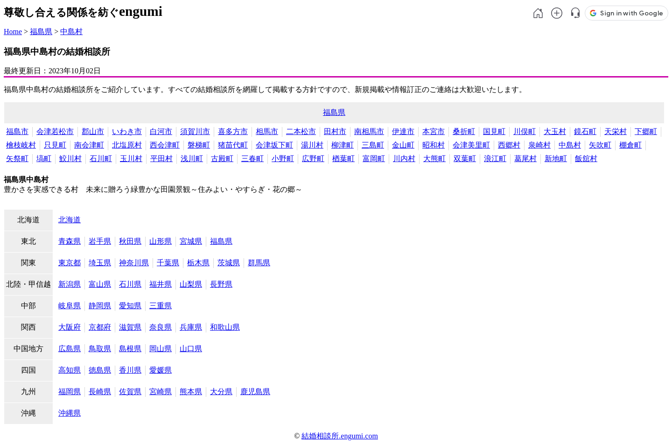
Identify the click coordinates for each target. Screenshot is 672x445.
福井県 (160, 284)
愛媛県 (160, 370)
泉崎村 (539, 145)
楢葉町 (343, 158)
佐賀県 (130, 392)
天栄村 (615, 131)
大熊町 (434, 158)
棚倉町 (630, 145)
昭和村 (433, 145)
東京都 (69, 263)
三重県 (160, 306)
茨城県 (228, 263)
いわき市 (127, 131)
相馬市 (267, 131)
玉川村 (131, 158)
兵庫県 (191, 327)
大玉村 (555, 131)
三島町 (373, 145)
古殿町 (222, 158)
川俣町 (524, 131)
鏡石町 (585, 131)
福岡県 (69, 392)
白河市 (161, 131)
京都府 (100, 327)
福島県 (41, 31)
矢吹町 (600, 145)
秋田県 (130, 241)
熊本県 (191, 392)
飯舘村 (586, 158)
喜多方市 (233, 131)
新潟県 (69, 284)
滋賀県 (130, 327)
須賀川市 (195, 131)
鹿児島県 (255, 392)
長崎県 (100, 392)
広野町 (313, 158)
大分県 (221, 392)
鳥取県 (100, 349)
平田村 (161, 158)
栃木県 (198, 263)
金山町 (403, 145)
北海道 (69, 220)
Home (13, 31)
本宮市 (433, 131)
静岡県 (100, 306)
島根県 (130, 349)
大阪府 (69, 327)
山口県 (191, 349)
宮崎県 (160, 392)
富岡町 (374, 158)
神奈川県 (134, 263)
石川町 (101, 158)
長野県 (221, 284)
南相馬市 (369, 131)
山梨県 (191, 284)
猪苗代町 (233, 145)
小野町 (283, 158)
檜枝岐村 (21, 145)
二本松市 (301, 131)
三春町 (252, 158)
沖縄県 (69, 413)
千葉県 (168, 263)
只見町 (55, 145)
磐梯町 (199, 145)
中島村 (71, 31)
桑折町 (464, 131)
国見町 (494, 131)
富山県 (100, 284)
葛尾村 (525, 158)
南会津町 (89, 145)
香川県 (130, 370)
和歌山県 (225, 327)
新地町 (556, 158)
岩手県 (100, 241)
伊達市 (403, 131)
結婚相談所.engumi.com (339, 436)
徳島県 (100, 370)
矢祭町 (17, 158)
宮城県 (191, 241)
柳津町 (342, 145)
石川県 (130, 284)
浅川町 (192, 158)
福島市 (17, 131)
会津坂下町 (274, 145)
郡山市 (93, 131)
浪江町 (495, 158)
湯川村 (312, 145)
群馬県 (259, 263)
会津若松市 (55, 131)
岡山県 (160, 349)
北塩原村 (127, 145)
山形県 (160, 241)
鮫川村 (70, 158)
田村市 (335, 131)
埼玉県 (100, 263)
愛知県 (130, 306)
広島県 (69, 349)
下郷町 (646, 131)
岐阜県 (69, 306)
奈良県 (160, 327)
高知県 (69, 370)
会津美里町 (471, 145)
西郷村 (509, 145)
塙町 (43, 158)
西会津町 (165, 145)
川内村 (404, 158)
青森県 (69, 241)
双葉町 (465, 158)
